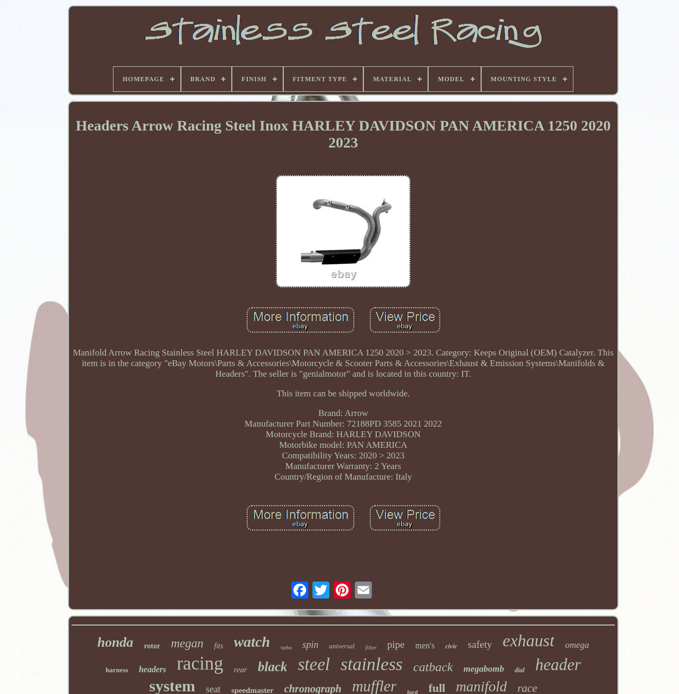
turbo (286, 647)
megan (187, 643)
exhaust (528, 640)
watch (252, 642)
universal (341, 646)
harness (117, 670)
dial (520, 670)
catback (433, 667)
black (273, 667)
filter (371, 647)
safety (480, 644)
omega (577, 645)
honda (115, 642)
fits (218, 646)
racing (200, 663)
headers (153, 669)
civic (451, 646)
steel (313, 664)
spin (310, 644)
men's (425, 645)
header (558, 664)
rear (240, 669)
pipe (396, 644)
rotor (152, 646)
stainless (372, 664)
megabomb (484, 669)
